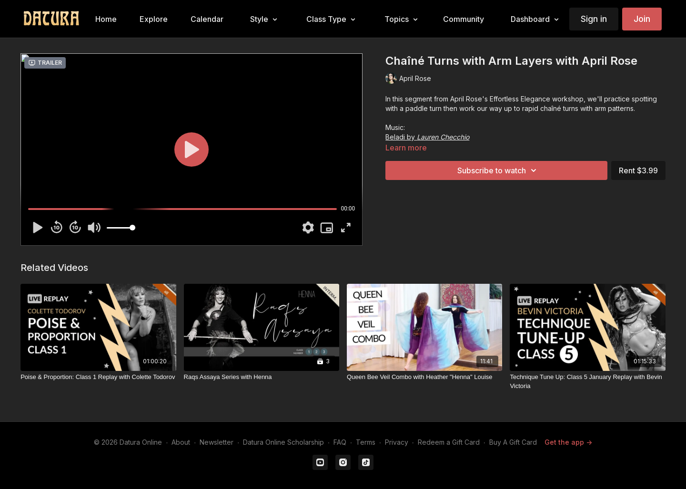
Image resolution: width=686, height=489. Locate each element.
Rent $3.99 (638, 170)
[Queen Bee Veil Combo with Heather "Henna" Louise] (424, 377)
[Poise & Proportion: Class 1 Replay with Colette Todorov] (98, 377)
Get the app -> (568, 442)
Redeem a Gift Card (449, 442)
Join (642, 19)
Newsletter (216, 442)
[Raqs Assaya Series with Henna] (261, 377)
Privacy (396, 442)
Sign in (594, 19)
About (181, 442)
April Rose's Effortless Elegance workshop (517, 99)
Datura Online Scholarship (283, 442)
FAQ (339, 442)
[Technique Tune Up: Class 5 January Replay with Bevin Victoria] (587, 381)
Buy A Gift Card (513, 442)
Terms (365, 442)
